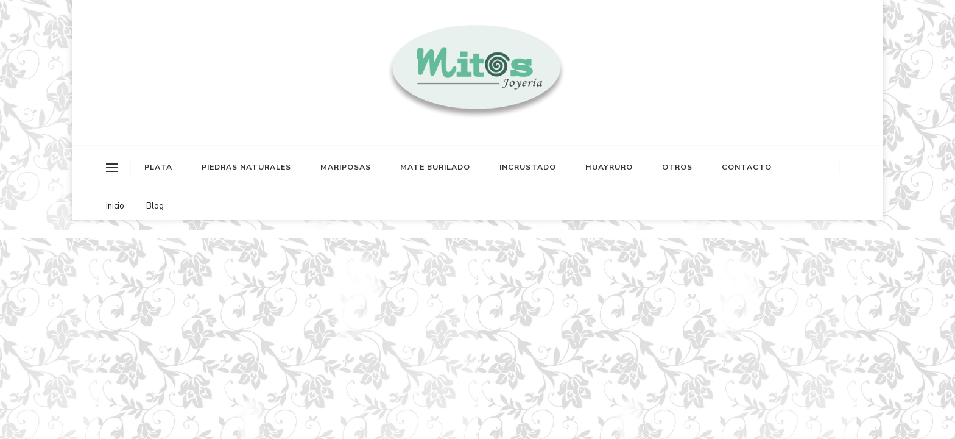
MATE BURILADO (435, 167)
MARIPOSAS (345, 167)
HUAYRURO (609, 167)
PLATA (158, 167)
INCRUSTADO (527, 167)
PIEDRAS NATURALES (246, 167)
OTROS (677, 167)
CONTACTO (747, 167)
